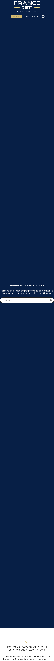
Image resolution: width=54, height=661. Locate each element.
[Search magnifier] (51, 276)
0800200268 (32, 16)
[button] (27, 23)
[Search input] (26, 276)
